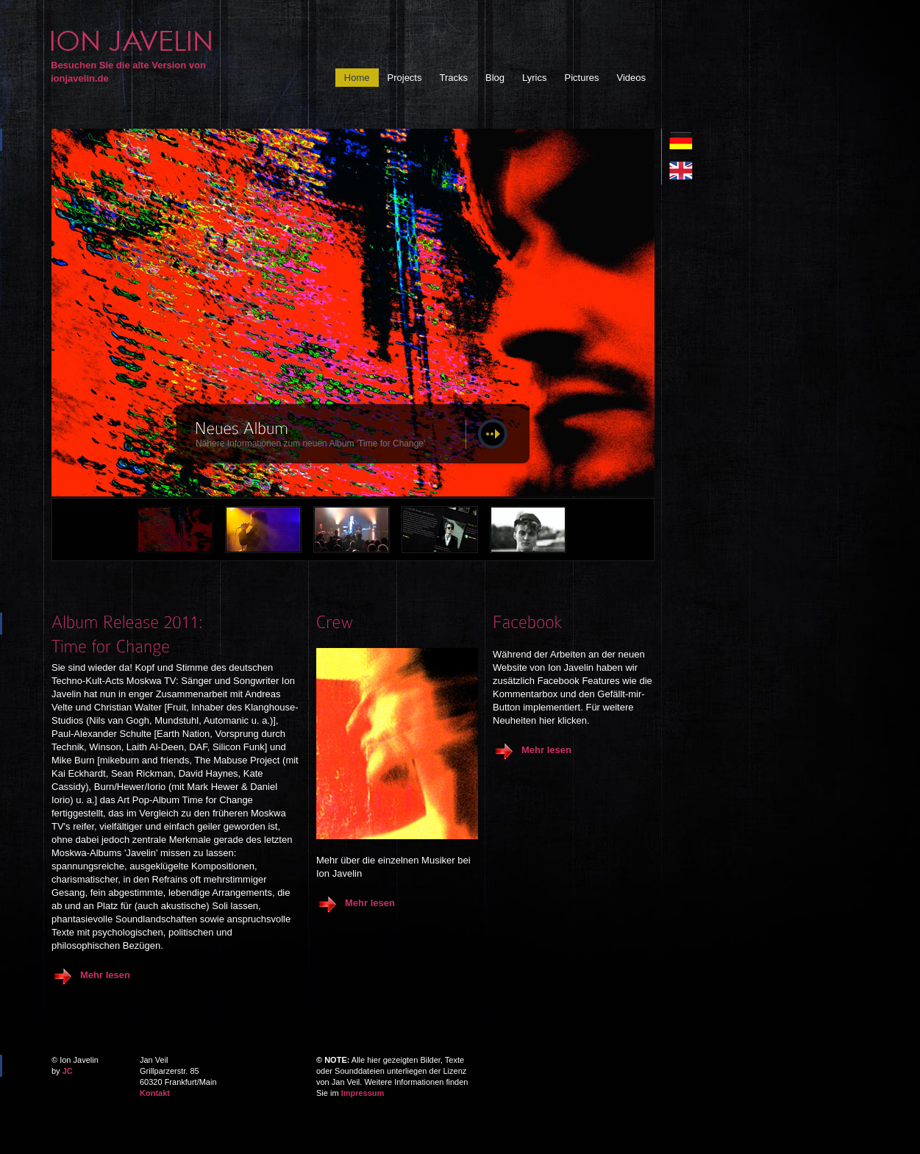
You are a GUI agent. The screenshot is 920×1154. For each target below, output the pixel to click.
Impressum (363, 1093)
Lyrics (534, 77)
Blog (494, 77)
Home (357, 77)
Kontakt (155, 1093)
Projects (405, 77)
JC (68, 1070)
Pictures (582, 77)
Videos (631, 77)
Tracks (453, 77)
